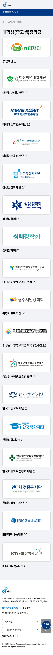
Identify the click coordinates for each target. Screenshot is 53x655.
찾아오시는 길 (8, 636)
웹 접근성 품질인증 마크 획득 (15, 613)
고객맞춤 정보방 (10, 12)
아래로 (46, 624)
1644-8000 (15, 601)
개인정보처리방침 (10, 608)
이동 (46, 630)
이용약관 (27, 608)
